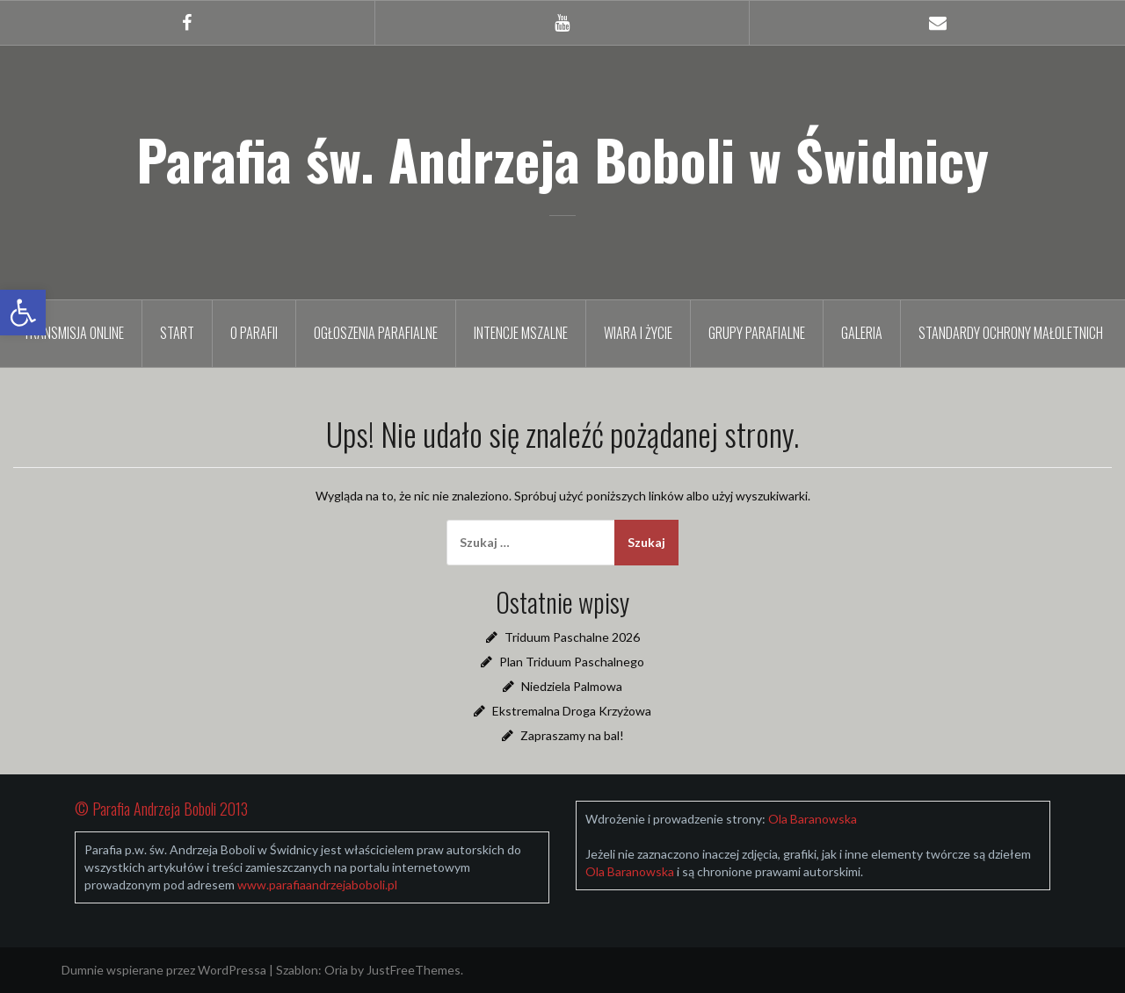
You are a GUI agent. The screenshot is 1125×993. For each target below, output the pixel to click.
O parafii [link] (254, 332)
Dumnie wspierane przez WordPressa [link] (164, 969)
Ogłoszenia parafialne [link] (376, 332)
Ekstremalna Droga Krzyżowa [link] (571, 710)
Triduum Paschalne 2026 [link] (572, 637)
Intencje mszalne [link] (521, 332)
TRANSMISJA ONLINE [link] (73, 332)
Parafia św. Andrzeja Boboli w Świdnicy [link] (562, 159)
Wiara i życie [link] (638, 332)
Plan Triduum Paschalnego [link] (571, 661)
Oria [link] (336, 969)
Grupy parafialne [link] (756, 332)
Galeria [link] (861, 332)
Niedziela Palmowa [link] (571, 686)
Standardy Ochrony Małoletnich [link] (1010, 332)
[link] (23, 312)
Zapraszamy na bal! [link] (572, 735)
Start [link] (177, 332)
